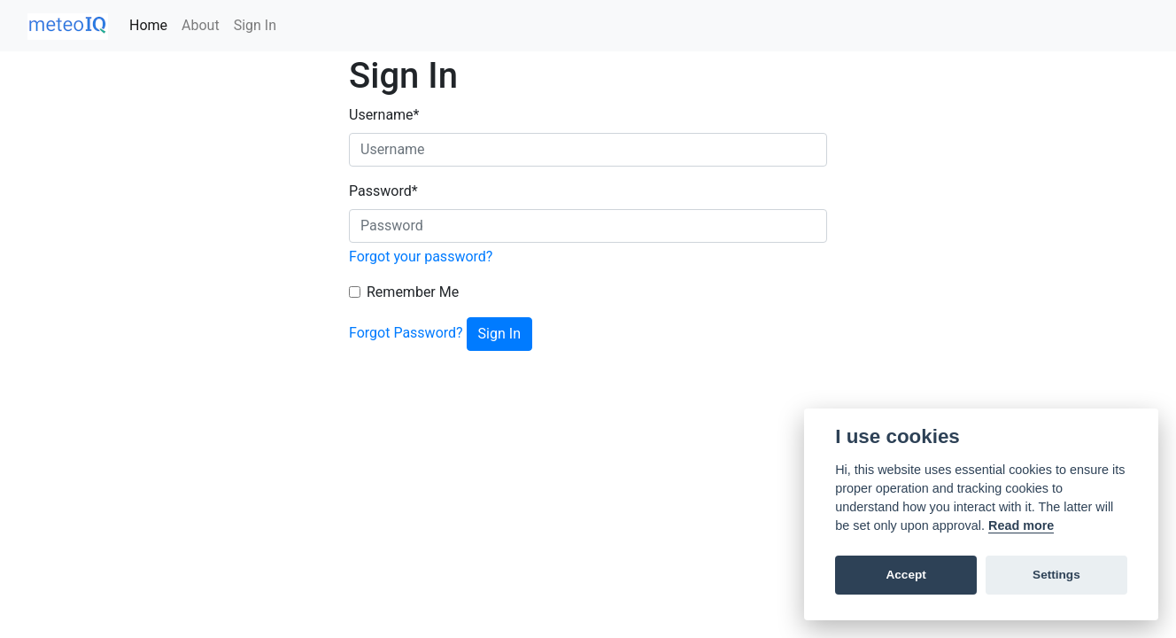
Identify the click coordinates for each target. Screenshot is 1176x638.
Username (384, 114)
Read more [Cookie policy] (1021, 525)
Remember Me (413, 292)
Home (148, 25)
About (201, 25)
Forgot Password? (406, 332)
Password (383, 191)
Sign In (255, 25)
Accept (905, 574)
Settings (1056, 574)
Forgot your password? (420, 256)
